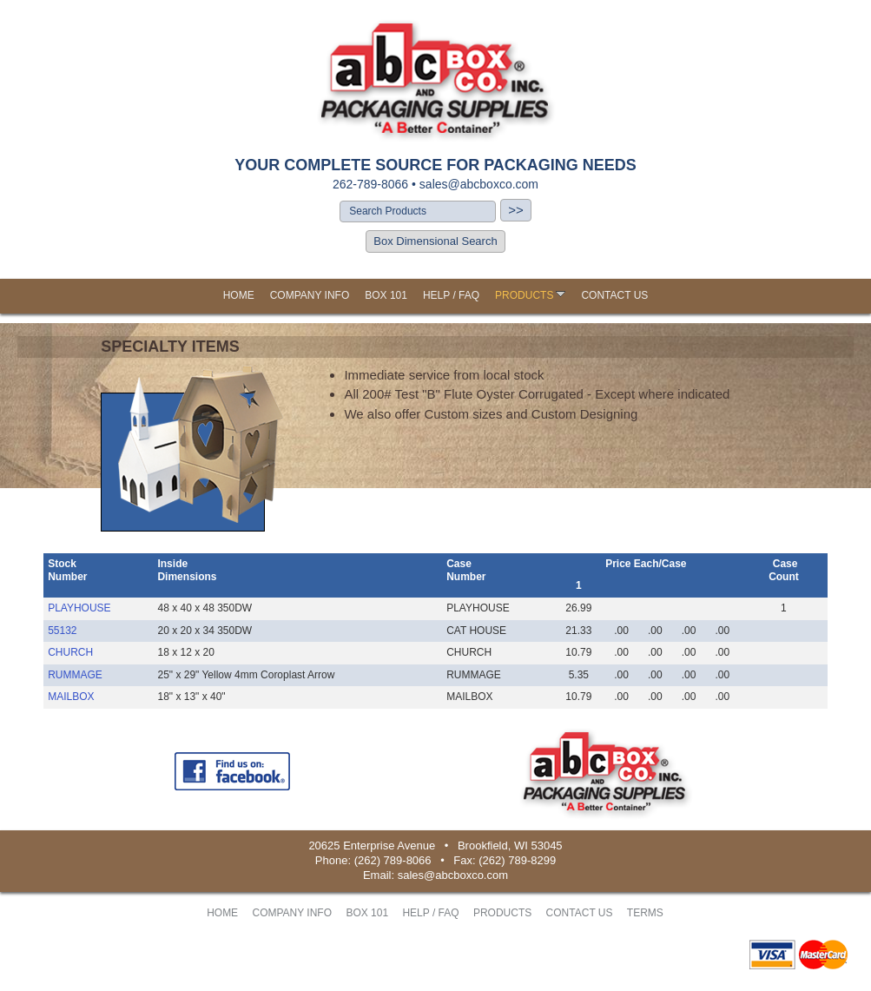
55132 (62, 630)
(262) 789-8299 (517, 860)
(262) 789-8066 (393, 860)
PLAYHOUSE (79, 608)
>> (516, 209)
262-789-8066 (370, 184)
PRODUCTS (530, 295)
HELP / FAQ (451, 295)
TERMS (645, 913)
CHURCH (70, 652)
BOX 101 (386, 295)
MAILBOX (71, 696)
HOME (238, 295)
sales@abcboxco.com (478, 184)
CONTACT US (614, 295)
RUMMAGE (75, 675)
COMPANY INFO (310, 295)
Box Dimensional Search (435, 241)
